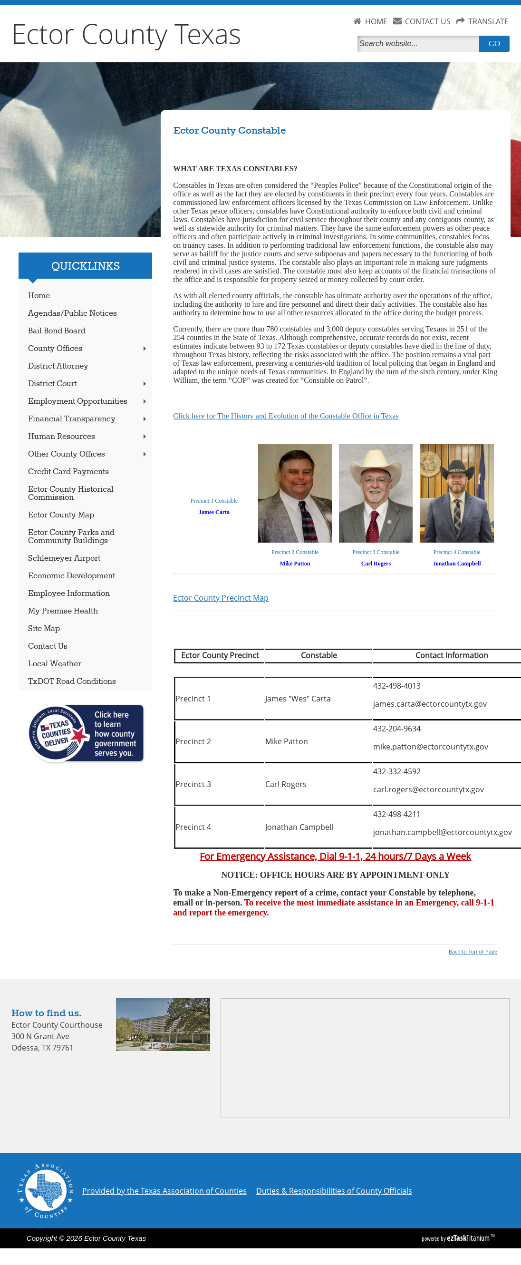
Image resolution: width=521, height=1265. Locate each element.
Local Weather (54, 664)
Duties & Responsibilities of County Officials (334, 1191)
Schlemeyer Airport (64, 559)
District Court (88, 384)
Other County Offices (88, 454)
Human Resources (88, 437)
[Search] (420, 44)
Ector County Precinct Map (221, 598)
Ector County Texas (126, 33)
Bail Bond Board (57, 331)
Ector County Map (61, 515)
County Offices (88, 349)
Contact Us (48, 647)
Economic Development (71, 576)
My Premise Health (63, 611)
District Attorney (58, 366)
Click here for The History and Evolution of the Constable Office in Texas (285, 416)
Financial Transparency (88, 419)
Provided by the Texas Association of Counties (164, 1191)
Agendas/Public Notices (72, 314)
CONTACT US (428, 21)
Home (39, 296)
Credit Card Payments (68, 472)
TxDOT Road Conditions (72, 682)
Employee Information (69, 594)
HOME (376, 21)
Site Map (44, 629)
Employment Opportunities (88, 402)
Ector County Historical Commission (71, 494)
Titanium (469, 1238)
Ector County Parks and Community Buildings (71, 537)
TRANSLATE (488, 21)
